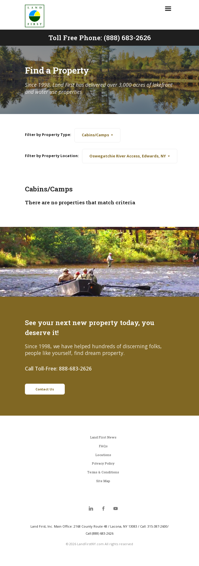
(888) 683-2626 (127, 37)
